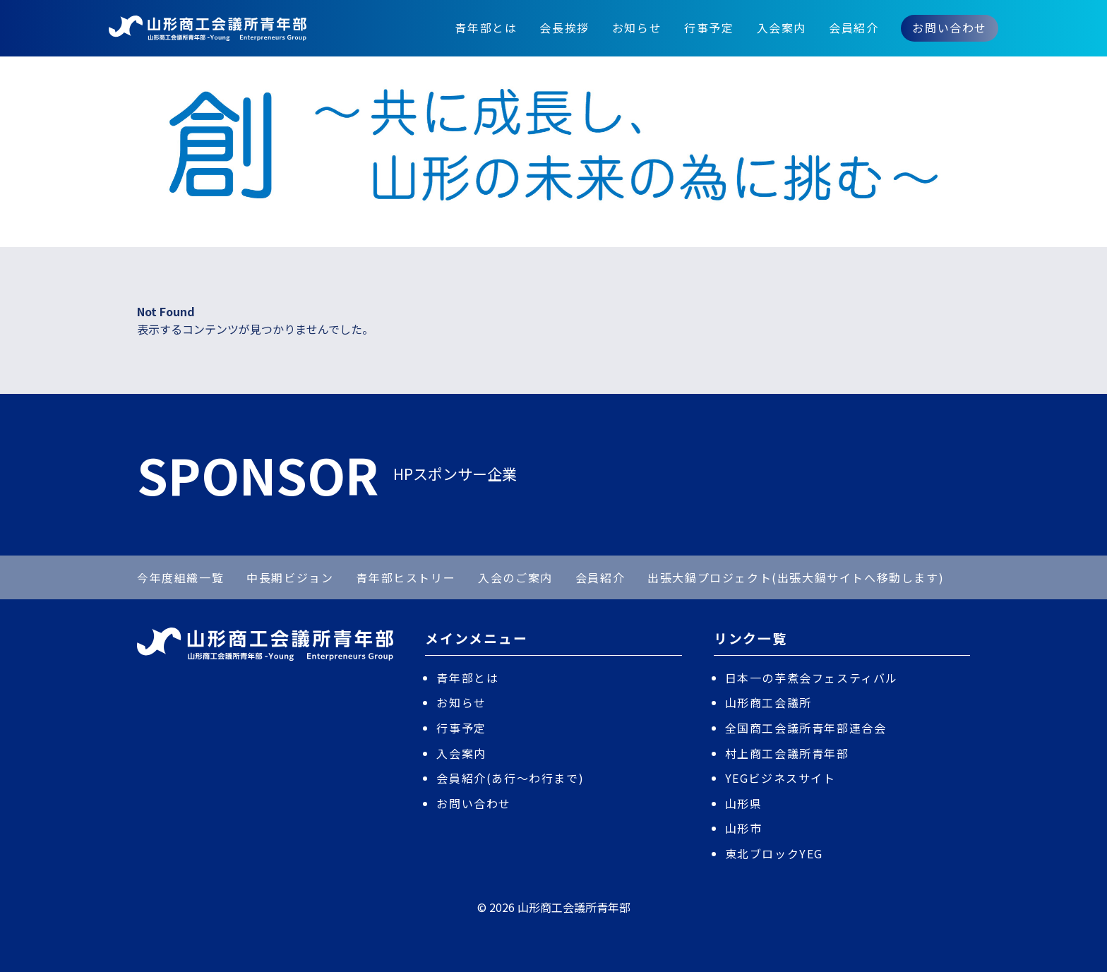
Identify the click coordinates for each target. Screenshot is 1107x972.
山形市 (743, 828)
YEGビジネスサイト (780, 777)
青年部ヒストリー (405, 577)
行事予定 (709, 27)
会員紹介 (853, 27)
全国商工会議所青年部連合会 (806, 727)
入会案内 (781, 27)
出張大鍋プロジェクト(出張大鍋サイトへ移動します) (795, 577)
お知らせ (637, 27)
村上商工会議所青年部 (787, 753)
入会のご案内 (515, 577)
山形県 (743, 803)
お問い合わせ (949, 27)
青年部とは (486, 27)
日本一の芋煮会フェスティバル (811, 677)
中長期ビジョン (289, 577)
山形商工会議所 (768, 702)
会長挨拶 (564, 27)
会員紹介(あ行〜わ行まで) (510, 777)
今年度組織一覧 (180, 577)
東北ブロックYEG (774, 853)
